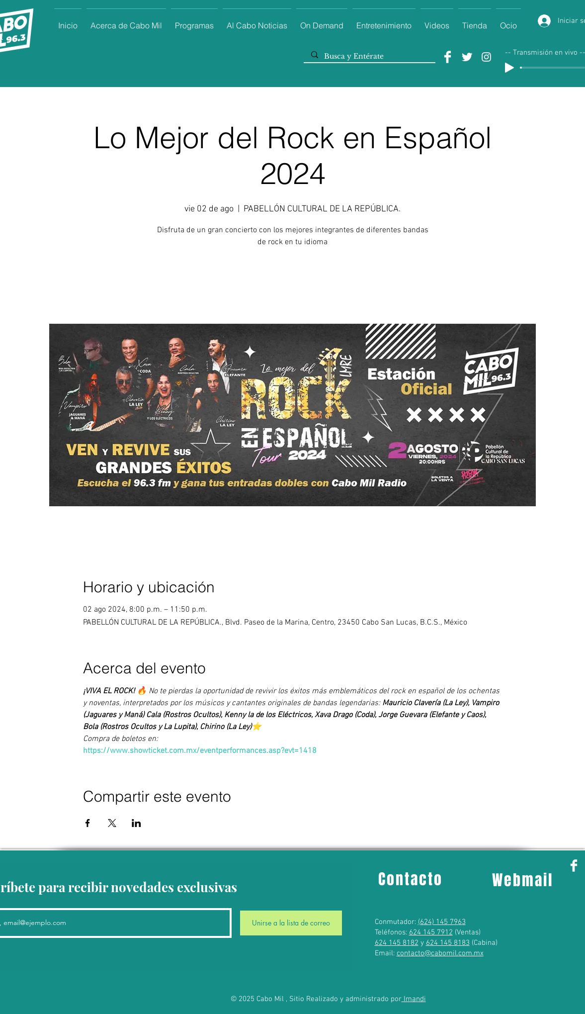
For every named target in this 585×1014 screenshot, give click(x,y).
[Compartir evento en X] (112, 823)
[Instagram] (486, 57)
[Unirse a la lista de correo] (291, 923)
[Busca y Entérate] (369, 57)
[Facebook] (447, 57)
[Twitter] (467, 57)
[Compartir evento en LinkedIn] (136, 823)
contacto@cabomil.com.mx (440, 953)
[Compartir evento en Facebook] (87, 823)
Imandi (414, 999)
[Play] (509, 68)
